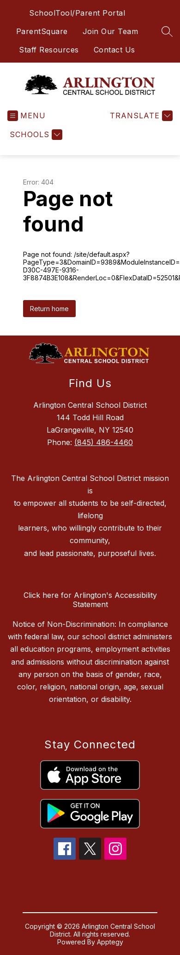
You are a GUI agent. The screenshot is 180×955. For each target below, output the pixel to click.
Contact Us (114, 49)
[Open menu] (26, 116)
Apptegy (110, 942)
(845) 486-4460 (103, 442)
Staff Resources (49, 49)
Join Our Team (110, 31)
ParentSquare (42, 31)
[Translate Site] (140, 116)
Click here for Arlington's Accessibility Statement (90, 599)
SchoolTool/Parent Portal (77, 12)
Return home (49, 309)
